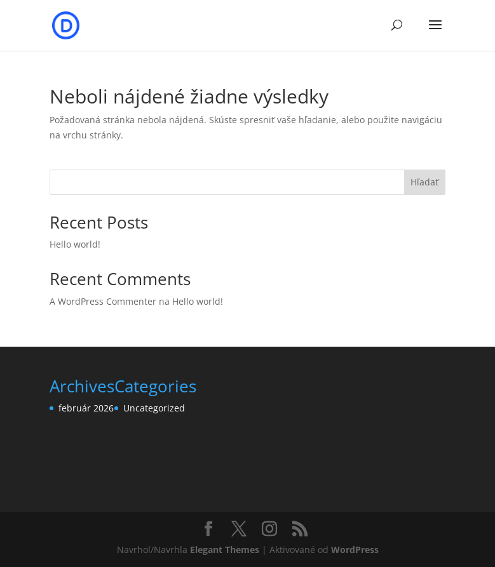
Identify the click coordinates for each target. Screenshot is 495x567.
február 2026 (86, 408)
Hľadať (424, 182)
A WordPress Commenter (103, 301)
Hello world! (75, 244)
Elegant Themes (224, 550)
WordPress (355, 550)
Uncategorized (154, 408)
